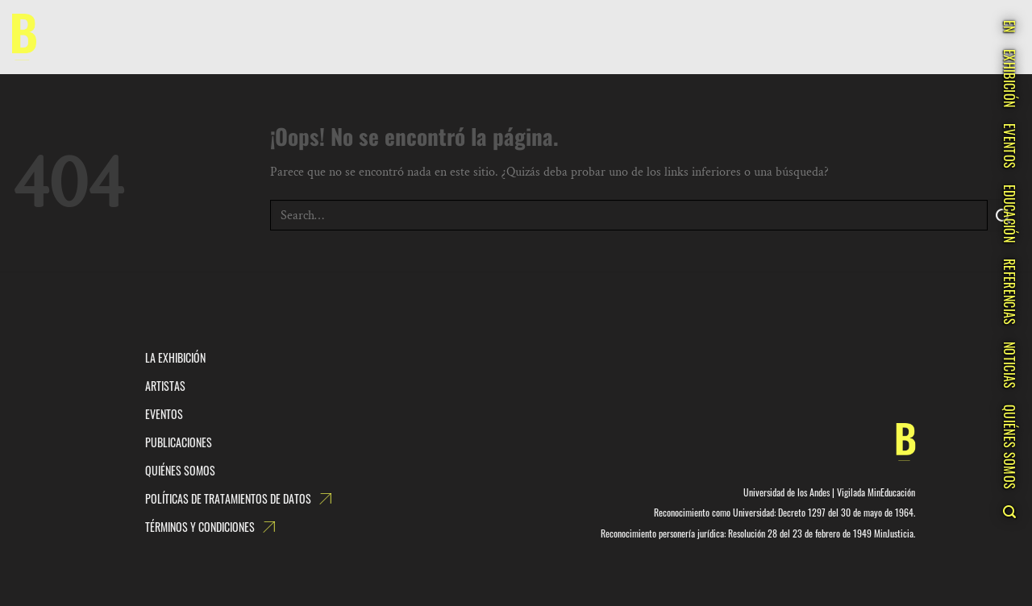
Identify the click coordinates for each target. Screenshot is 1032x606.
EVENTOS (1009, 145)
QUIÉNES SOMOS (1009, 447)
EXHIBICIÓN (1009, 78)
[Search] (1009, 511)
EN (1009, 26)
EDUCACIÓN (1009, 214)
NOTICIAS (1009, 365)
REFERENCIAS (1009, 292)
